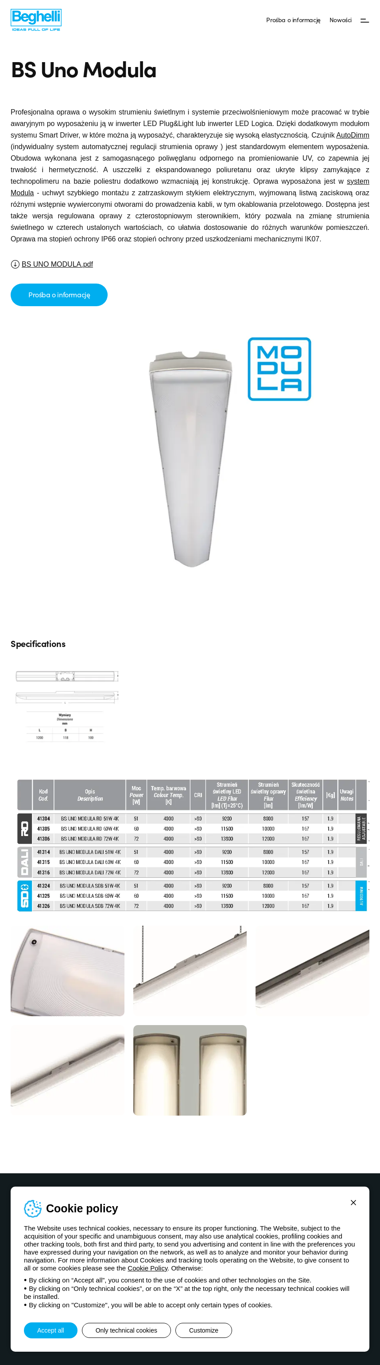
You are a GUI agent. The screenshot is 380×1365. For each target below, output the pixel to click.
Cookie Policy (147, 1268)
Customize (203, 1330)
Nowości (341, 19)
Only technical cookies (126, 1330)
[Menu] (365, 20)
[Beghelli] (36, 19)
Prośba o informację (293, 19)
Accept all (50, 1330)
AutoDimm (352, 135)
